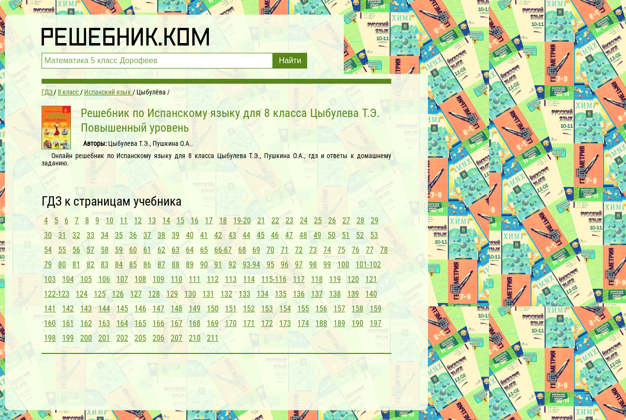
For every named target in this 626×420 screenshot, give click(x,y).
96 (285, 264)
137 (317, 294)
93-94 (251, 264)
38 (161, 235)
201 (104, 338)
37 (147, 235)
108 (140, 279)
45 (261, 235)
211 (213, 338)
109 (158, 279)
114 (249, 279)
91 (218, 264)
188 (321, 323)
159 (375, 308)
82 (90, 264)
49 (317, 235)
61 (147, 250)
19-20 (242, 220)
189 (339, 323)
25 (318, 220)
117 (299, 279)
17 (209, 220)
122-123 (56, 294)
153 (267, 308)
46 (275, 235)
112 (213, 279)
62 (161, 250)
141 (50, 308)
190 (357, 323)
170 (231, 323)
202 (122, 338)
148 (176, 308)
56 (76, 250)
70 (270, 250)
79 (48, 264)
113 (231, 279)
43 (232, 235)
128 (154, 294)
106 (104, 279)
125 (100, 294)
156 (321, 308)
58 (105, 250)
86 (147, 264)
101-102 (368, 264)
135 (281, 294)
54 (48, 250)
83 (105, 264)
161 (68, 323)
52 (360, 235)
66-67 (223, 250)
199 (68, 338)
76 (355, 250)
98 (313, 264)
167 (176, 323)
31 (62, 235)
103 (50, 279)
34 (105, 235)
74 (327, 250)
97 (299, 264)
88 (175, 264)
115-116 (274, 279)
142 (68, 308)
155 (303, 308)
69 (256, 250)
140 (371, 294)
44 (246, 235)
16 (195, 220)
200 (86, 338)
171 (249, 323)
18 (223, 220)
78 (384, 250)
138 (335, 294)
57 (90, 250)
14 (166, 220)
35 (119, 235)
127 (136, 294)
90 (204, 264)
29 (375, 220)
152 (249, 308)
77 (370, 250)
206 (158, 338)
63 (175, 250)
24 (304, 220)
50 (331, 235)
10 (109, 220)
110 (176, 279)
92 (232, 264)
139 (353, 294)
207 (176, 338)
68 (242, 250)
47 (289, 235)
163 (104, 323)
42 (218, 235)
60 (133, 250)
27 (346, 220)
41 (204, 235)
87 (161, 264)
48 (303, 235)
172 (267, 323)
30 (48, 235)
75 (341, 250)
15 (180, 220)
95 (270, 264)
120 (353, 279)
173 (285, 323)
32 (76, 235)
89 (190, 264)
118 (317, 279)
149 (195, 308)
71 (285, 250)
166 (158, 323)
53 (374, 235)
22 (275, 220)
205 (140, 338)
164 (122, 323)
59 (119, 250)
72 (299, 250)
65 (204, 250)
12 (138, 220)
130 (190, 294)
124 (82, 294)
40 (190, 235)
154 (285, 308)
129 (172, 294)
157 (339, 308)
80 (62, 264)
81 (76, 264)
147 (158, 308)
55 (62, 250)
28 (360, 220)
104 (68, 279)
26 (332, 220)
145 (122, 308)
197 (375, 323)
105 (86, 279)
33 (90, 235)
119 (335, 279)
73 (313, 250)
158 (357, 308)
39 (175, 235)
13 (152, 220)
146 (140, 308)
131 (208, 294)
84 (119, 264)
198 (50, 338)
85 (133, 264)
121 (371, 279)
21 (261, 220)
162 (86, 323)
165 (140, 323)
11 (124, 220)
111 (195, 279)
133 (244, 294)
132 (226, 294)
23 (289, 220)
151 (231, 308)
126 (118, 294)
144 (104, 308)
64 (190, 250)
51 (346, 235)
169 (213, 323)
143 (86, 308)
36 (133, 235)
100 (343, 264)
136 (299, 294)
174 (303, 323)
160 (50, 323)
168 (195, 323)
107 (122, 279)
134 (262, 294)
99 (327, 264)
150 (213, 308)
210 (195, 338)
